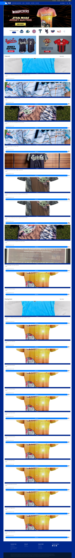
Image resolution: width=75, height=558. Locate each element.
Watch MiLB (40, 547)
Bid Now (36, 80)
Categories (28, 3)
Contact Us (12, 545)
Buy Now (37, 3)
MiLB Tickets (40, 548)
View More (62, 56)
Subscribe (58, 0)
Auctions (32, 3)
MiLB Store (40, 546)
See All (14, 32)
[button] (8, 16)
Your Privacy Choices (14, 547)
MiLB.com (62, 0)
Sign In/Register (62, 3)
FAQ (11, 549)
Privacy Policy (13, 546)
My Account (26, 546)
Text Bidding (54, 0)
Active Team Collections (16, 3)
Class (23, 3)
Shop (66, 0)
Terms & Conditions (14, 548)
